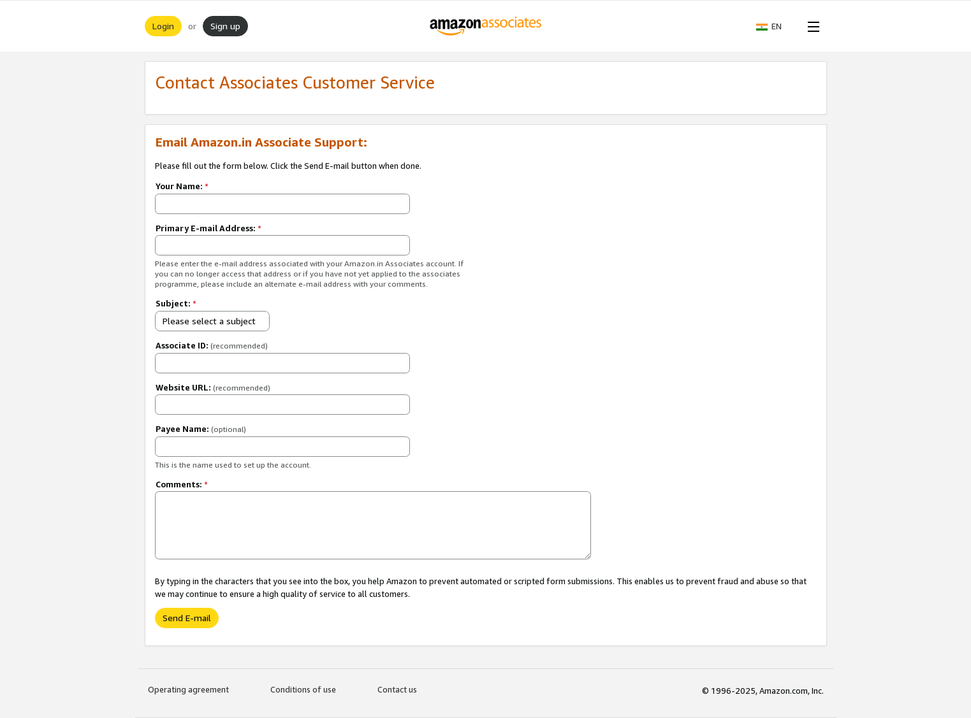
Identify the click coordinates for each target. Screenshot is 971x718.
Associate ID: (212, 345)
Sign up (225, 25)
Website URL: (213, 387)
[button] (775, 26)
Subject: (176, 303)
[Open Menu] (811, 26)
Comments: (182, 484)
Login (163, 25)
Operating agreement (188, 689)
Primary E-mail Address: (208, 228)
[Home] (485, 26)
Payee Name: (201, 429)
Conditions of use (303, 689)
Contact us (397, 689)
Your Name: (182, 186)
